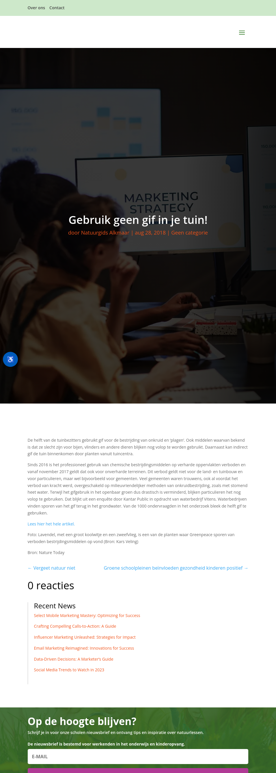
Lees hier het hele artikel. (51, 524)
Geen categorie (189, 232)
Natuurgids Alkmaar (105, 232)
